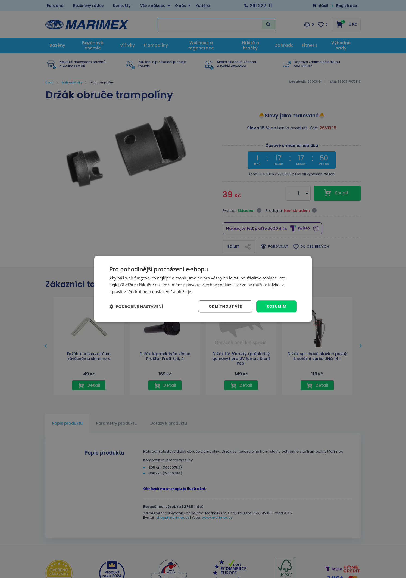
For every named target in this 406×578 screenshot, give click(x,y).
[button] (136, 306)
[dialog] (203, 289)
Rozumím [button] (276, 306)
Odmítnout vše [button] (225, 306)
